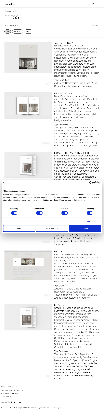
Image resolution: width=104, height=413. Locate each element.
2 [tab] (48, 83)
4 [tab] (48, 143)
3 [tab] (48, 295)
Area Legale (56, 408)
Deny (19, 228)
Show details (91, 221)
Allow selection (52, 228)
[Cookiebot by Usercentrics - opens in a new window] (91, 183)
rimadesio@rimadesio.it (9, 393)
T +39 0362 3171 (6, 396)
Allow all (84, 228)
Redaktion (17, 31)
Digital (28, 31)
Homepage (8, 11)
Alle (7, 31)
